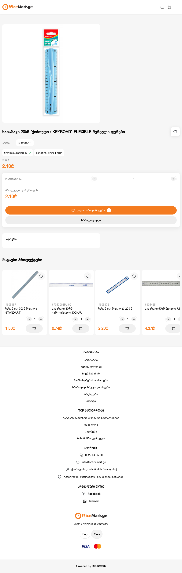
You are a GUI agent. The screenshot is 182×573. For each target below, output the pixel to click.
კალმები (91, 431)
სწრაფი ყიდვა (91, 220)
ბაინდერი (91, 424)
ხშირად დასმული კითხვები (91, 387)
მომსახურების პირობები (91, 380)
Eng (84, 534)
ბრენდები (91, 394)
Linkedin (91, 501)
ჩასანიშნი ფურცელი (91, 438)
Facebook (91, 494)
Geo (97, 534)
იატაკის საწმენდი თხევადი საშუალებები (91, 417)
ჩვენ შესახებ (91, 373)
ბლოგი (91, 400)
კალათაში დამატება (91, 210)
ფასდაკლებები (91, 366)
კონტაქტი (91, 359)
